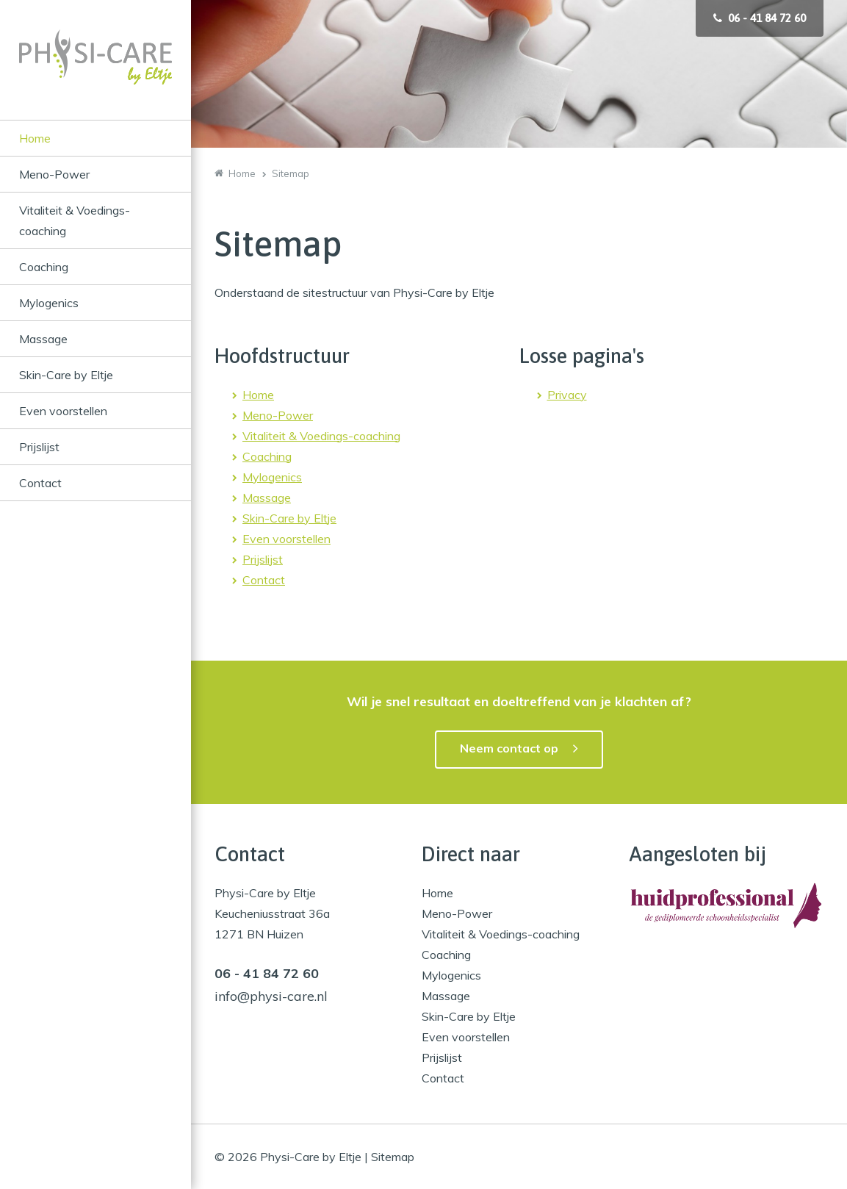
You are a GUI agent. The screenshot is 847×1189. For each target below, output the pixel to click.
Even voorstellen (63, 410)
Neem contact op (509, 748)
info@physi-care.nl (271, 996)
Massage (43, 338)
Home (35, 138)
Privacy (567, 394)
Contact (40, 482)
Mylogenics (49, 302)
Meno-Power (54, 174)
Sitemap (392, 1156)
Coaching (43, 266)
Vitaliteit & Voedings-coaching (74, 220)
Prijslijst (39, 446)
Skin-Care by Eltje (66, 374)
